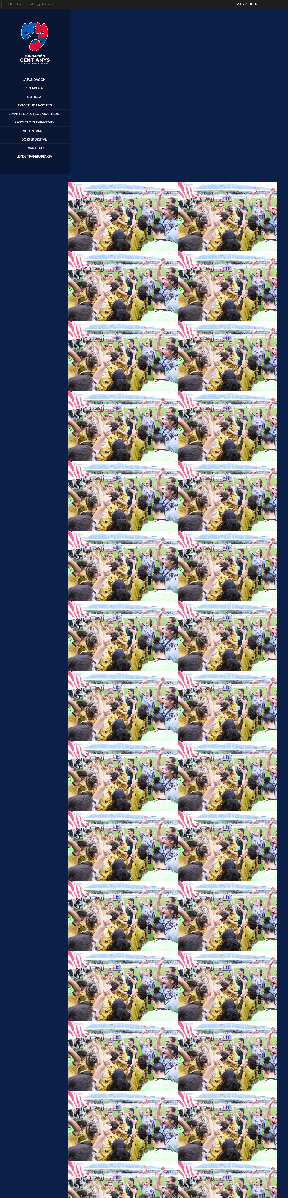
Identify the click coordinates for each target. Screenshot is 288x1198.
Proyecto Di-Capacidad (32, 122)
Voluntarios (33, 130)
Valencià (242, 4)
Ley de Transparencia (32, 156)
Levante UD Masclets (32, 105)
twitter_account (274, 4)
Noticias (33, 96)
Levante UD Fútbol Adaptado (32, 113)
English (254, 4)
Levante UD (32, 147)
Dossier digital (32, 139)
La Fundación (32, 79)
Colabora (32, 88)
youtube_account (283, 4)
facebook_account (266, 4)
